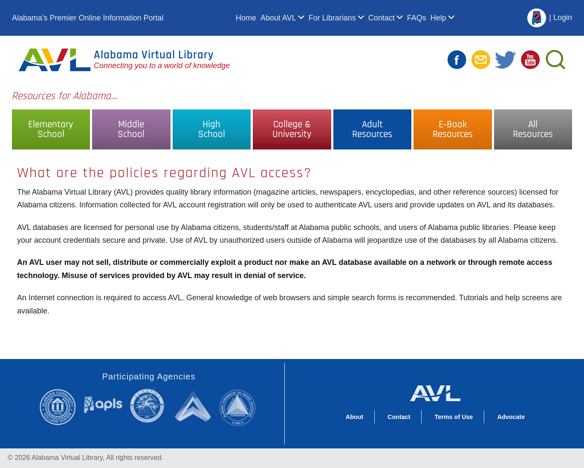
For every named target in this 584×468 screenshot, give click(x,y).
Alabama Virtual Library (154, 55)
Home (246, 18)
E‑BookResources (453, 129)
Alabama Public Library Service (103, 404)
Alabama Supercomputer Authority (194, 405)
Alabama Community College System (61, 407)
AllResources (533, 129)
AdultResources (372, 129)
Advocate (511, 416)
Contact (381, 18)
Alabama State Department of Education (149, 405)
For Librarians (332, 18)
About (355, 416)
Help (438, 18)
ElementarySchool (50, 129)
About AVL (278, 18)
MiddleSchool (131, 129)
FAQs (416, 18)
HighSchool (211, 129)
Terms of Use (453, 416)
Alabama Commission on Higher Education (240, 407)
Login (562, 17)
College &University (292, 129)
